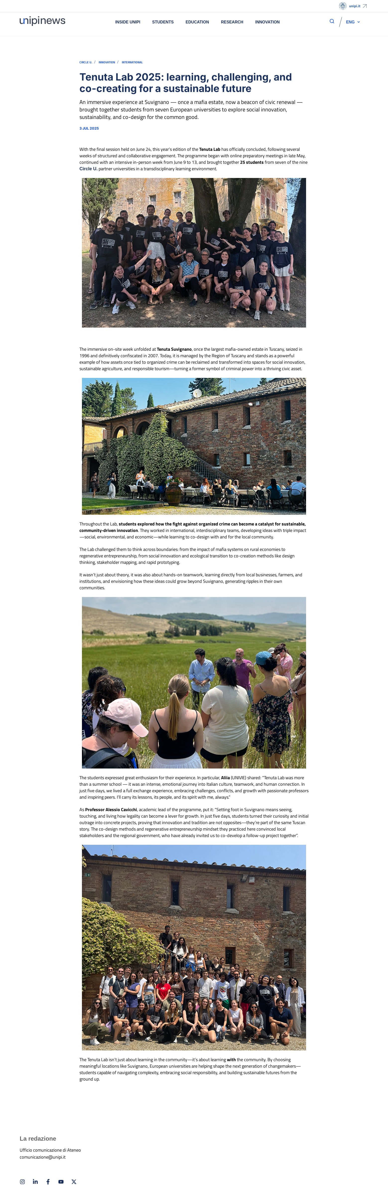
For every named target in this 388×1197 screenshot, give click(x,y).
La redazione (38, 1138)
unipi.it (354, 5)
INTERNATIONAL (132, 62)
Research (232, 22)
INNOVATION (107, 62)
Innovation (267, 22)
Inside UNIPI (127, 22)
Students (163, 22)
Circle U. (88, 168)
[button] (350, 22)
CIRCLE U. (85, 62)
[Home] (42, 22)
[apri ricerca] (332, 21)
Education (197, 22)
